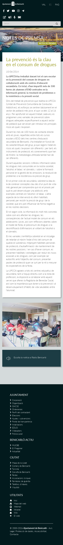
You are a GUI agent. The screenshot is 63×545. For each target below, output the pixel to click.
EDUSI (15, 427)
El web (17, 516)
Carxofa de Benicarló (21, 472)
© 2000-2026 (16, 528)
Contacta (14, 534)
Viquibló (15, 487)
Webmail (17, 506)
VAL (44, 4)
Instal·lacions (17, 424)
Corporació (17, 400)
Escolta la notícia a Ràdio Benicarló (30, 357)
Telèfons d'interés (19, 484)
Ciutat (14, 457)
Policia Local (17, 434)
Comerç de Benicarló (21, 466)
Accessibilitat (40, 531)
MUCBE (15, 445)
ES (50, 4)
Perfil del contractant (21, 412)
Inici (15, 500)
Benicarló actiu (21, 439)
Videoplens (17, 431)
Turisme (15, 469)
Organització (17, 403)
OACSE (15, 406)
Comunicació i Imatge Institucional (18, 43)
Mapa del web (20, 503)
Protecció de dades (24, 531)
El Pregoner (17, 448)
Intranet (17, 509)
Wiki (16, 513)
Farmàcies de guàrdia (21, 481)
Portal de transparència (22, 421)
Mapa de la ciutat (19, 463)
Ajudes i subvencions (21, 418)
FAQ (57, 4)
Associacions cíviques (21, 478)
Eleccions (16, 415)
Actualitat (16, 451)
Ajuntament (19, 394)
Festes (15, 475)
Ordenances (17, 409)
